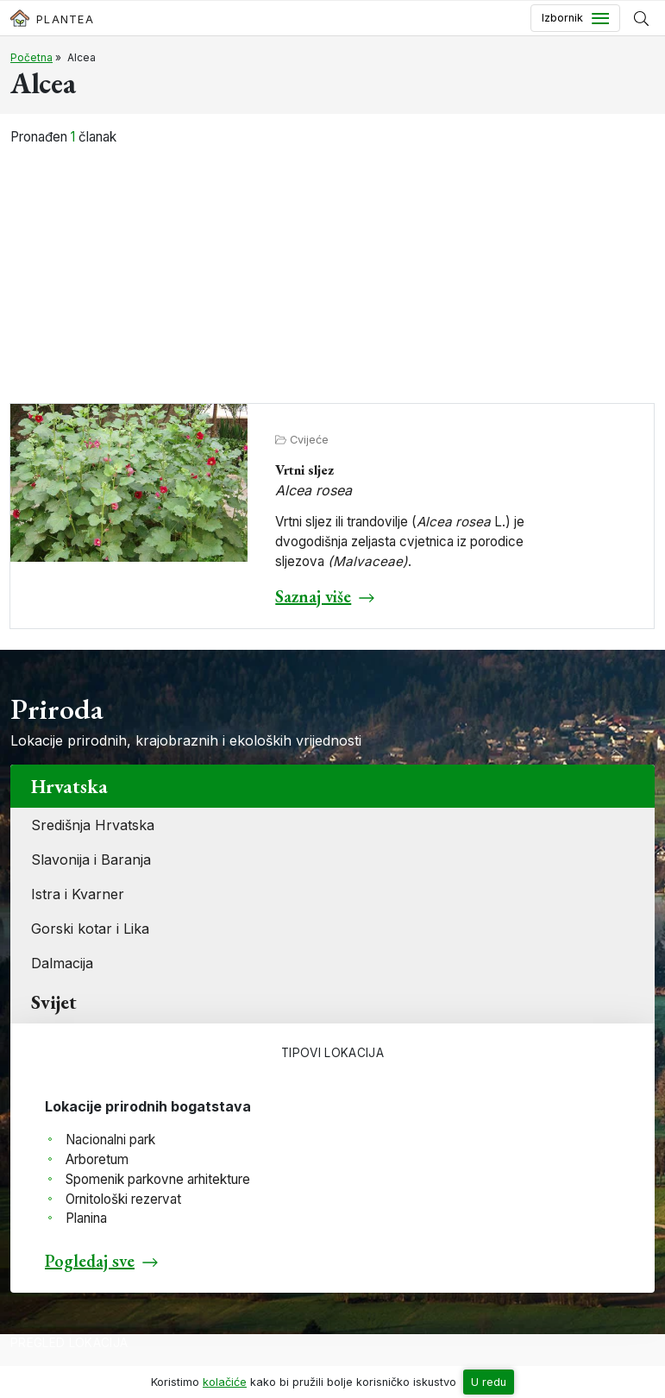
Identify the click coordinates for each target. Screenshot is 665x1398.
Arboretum (97, 1159)
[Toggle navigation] (575, 18)
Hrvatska (69, 786)
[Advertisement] (333, 276)
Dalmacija (62, 963)
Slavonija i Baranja (91, 859)
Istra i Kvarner (77, 894)
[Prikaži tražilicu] (641, 18)
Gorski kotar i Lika (90, 928)
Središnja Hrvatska (92, 825)
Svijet (54, 1002)
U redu (488, 1382)
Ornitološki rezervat (123, 1199)
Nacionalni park (110, 1139)
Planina (86, 1218)
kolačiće (225, 1382)
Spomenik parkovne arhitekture (158, 1179)
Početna (31, 57)
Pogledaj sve (90, 1261)
